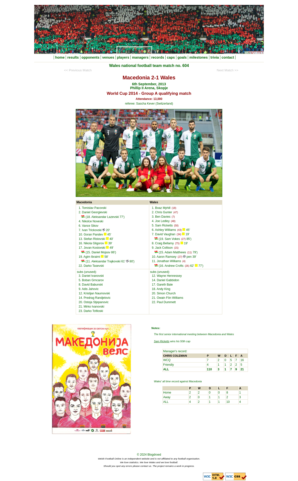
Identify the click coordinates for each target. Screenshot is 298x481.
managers (140, 57)
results (73, 57)
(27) (183, 239)
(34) (179, 234)
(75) (177, 243)
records (157, 57)
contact (228, 57)
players (123, 57)
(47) (175, 212)
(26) (187, 266)
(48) (173, 221)
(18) (174, 208)
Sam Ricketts (162, 341)
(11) (189, 252)
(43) (179, 230)
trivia (215, 57)
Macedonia (195, 381)
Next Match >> (227, 70)
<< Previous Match (78, 70)
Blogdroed (154, 454)
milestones (198, 57)
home (59, 57)
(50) (176, 225)
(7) (173, 216)
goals (182, 57)
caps (171, 57)
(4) (184, 261)
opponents (91, 57)
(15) (176, 247)
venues (108, 57)
